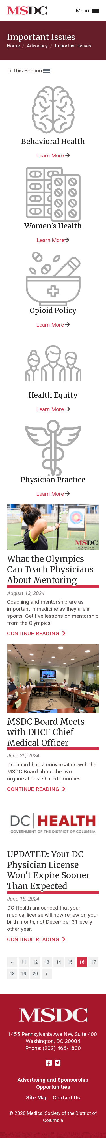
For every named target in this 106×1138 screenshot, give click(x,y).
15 (70, 962)
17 (93, 962)
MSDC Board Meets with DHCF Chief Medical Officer (46, 732)
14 (58, 962)
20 (35, 973)
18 (12, 973)
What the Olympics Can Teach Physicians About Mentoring (50, 569)
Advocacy (38, 45)
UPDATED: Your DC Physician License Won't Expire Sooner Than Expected (48, 870)
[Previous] (12, 962)
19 (23, 973)
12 (35, 962)
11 (23, 962)
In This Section (28, 70)
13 (46, 962)
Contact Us (66, 1097)
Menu (87, 10)
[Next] (47, 974)
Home (14, 45)
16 (83, 961)
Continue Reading (36, 633)
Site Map (37, 1097)
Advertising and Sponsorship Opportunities (53, 1083)
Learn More (50, 155)
